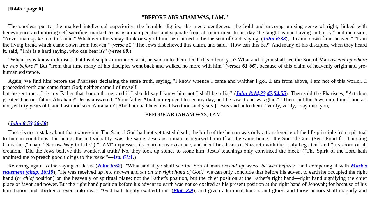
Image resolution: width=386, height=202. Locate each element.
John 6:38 (274, 39)
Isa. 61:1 (123, 157)
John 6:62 (109, 166)
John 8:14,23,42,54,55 (261, 93)
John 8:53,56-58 (28, 123)
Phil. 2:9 (183, 190)
